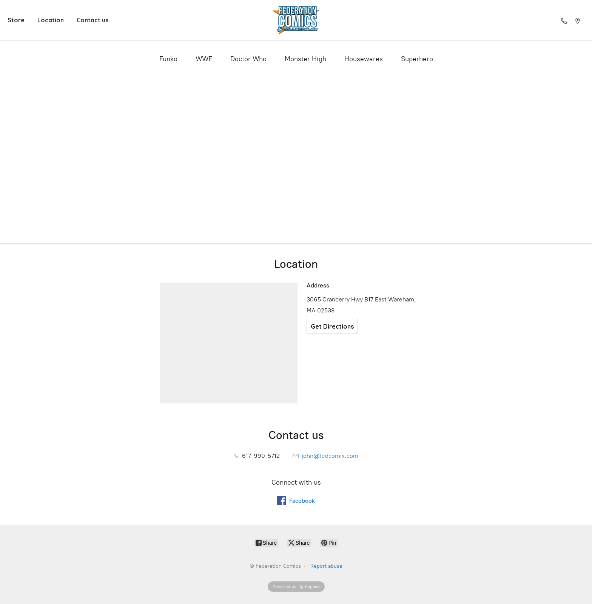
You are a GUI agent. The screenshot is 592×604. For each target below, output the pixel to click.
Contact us (92, 20)
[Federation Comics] (296, 20)
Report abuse (326, 566)
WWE (204, 59)
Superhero (417, 59)
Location (50, 20)
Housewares (363, 59)
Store (16, 20)
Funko (168, 59)
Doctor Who (248, 59)
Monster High (305, 59)
